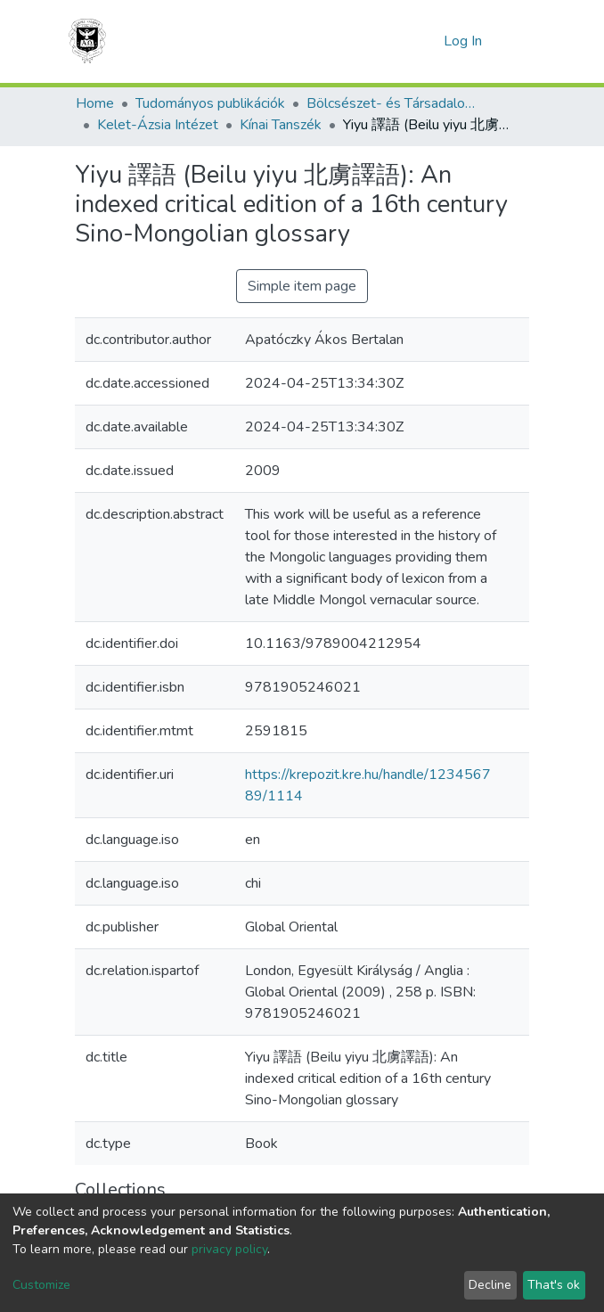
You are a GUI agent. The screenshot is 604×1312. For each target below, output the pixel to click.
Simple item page (302, 286)
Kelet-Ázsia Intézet (157, 125)
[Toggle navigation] (518, 41)
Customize (41, 1284)
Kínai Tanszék (281, 125)
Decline (490, 1284)
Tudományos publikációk (210, 103)
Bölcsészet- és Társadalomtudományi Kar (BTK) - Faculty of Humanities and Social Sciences (395, 103)
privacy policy (229, 1249)
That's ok (553, 1284)
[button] (425, 41)
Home (95, 103)
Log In (465, 41)
